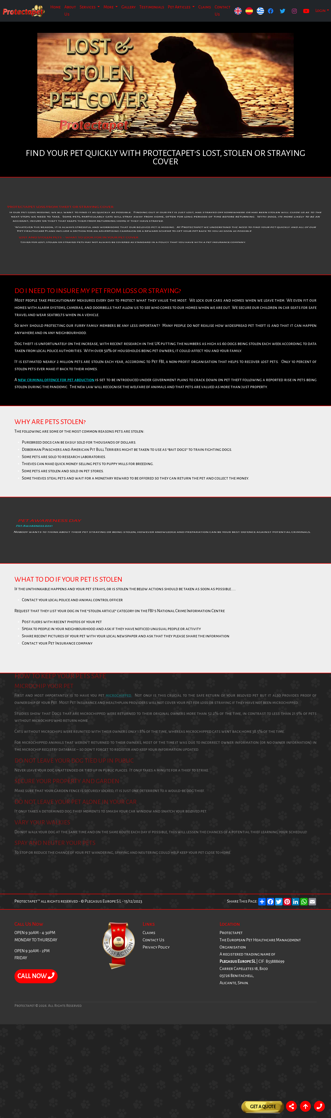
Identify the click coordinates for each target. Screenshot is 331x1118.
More (108, 7)
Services (88, 7)
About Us (70, 11)
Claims (204, 7)
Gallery (128, 7)
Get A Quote (263, 1106)
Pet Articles (179, 7)
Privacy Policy (156, 947)
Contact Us (223, 11)
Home (55, 7)
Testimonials (151, 7)
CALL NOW (36, 976)
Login (320, 10)
